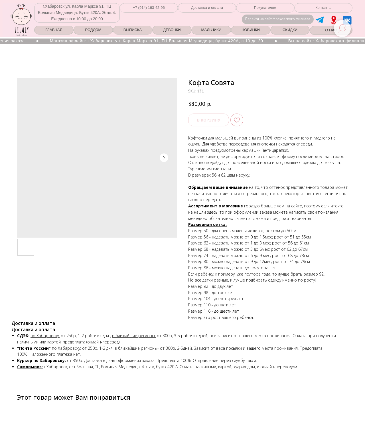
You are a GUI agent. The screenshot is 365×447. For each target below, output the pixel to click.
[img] (334, 20)
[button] (149, 8)
